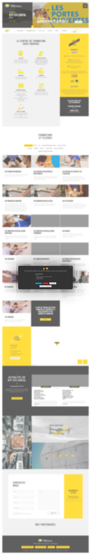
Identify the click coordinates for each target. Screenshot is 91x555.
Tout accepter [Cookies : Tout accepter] (38, 283)
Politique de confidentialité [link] (45, 286)
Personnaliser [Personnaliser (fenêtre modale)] (53, 283)
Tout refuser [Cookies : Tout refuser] (45, 283)
